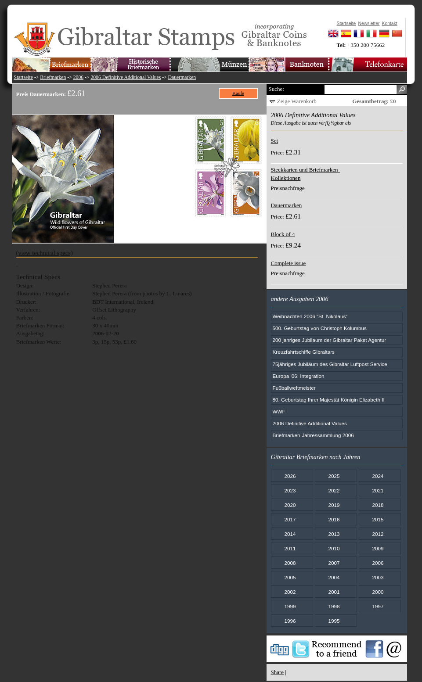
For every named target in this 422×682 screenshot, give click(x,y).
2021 (377, 490)
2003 (377, 577)
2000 (377, 592)
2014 (290, 534)
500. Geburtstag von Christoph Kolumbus (320, 328)
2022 (333, 490)
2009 (377, 548)
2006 (78, 77)
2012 (377, 534)
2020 (290, 505)
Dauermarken (182, 77)
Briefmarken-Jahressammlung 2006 (313, 435)
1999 (290, 606)
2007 (333, 563)
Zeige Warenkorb (297, 101)
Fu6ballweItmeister (294, 388)
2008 (290, 563)
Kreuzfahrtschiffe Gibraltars (304, 352)
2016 (333, 519)
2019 (333, 505)
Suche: (276, 89)
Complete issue (288, 263)
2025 (333, 476)
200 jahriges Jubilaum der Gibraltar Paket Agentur (329, 340)
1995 (333, 621)
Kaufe (238, 93)
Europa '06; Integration (299, 376)
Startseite (23, 77)
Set (274, 140)
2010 (333, 548)
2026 (290, 476)
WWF (279, 411)
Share (277, 672)
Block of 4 (283, 234)
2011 (290, 548)
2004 (333, 577)
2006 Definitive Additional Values (125, 77)
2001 (333, 592)
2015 (377, 519)
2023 (290, 490)
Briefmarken (53, 77)
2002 (290, 592)
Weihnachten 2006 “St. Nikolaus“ (310, 316)
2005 (290, 577)
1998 (333, 606)
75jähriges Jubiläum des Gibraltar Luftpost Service (330, 364)
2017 (290, 519)
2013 (333, 534)
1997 (377, 606)
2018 (377, 505)
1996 (290, 621)
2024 (377, 476)
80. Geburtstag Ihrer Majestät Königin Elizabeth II (329, 399)
